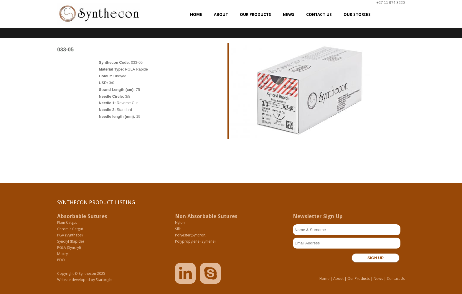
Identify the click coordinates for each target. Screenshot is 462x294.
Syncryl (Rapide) (70, 241)
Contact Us (396, 278)
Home (324, 278)
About (338, 278)
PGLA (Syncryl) (69, 247)
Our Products (358, 278)
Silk (178, 229)
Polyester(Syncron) (191, 235)
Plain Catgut (67, 222)
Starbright (104, 279)
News (378, 278)
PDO (61, 260)
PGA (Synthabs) (70, 235)
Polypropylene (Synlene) (195, 241)
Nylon (180, 222)
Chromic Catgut (70, 229)
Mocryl (63, 253)
